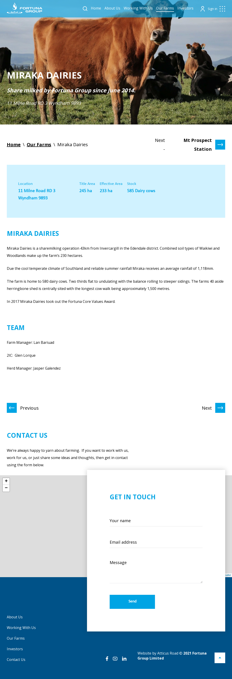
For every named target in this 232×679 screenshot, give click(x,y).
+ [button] (6, 481)
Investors (185, 8)
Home (96, 8)
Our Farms (165, 8)
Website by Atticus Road (158, 653)
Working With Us (138, 8)
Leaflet (227, 575)
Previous (23, 408)
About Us (112, 8)
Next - (190, 144)
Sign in (212, 9)
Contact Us (16, 659)
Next (213, 408)
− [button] (6, 488)
